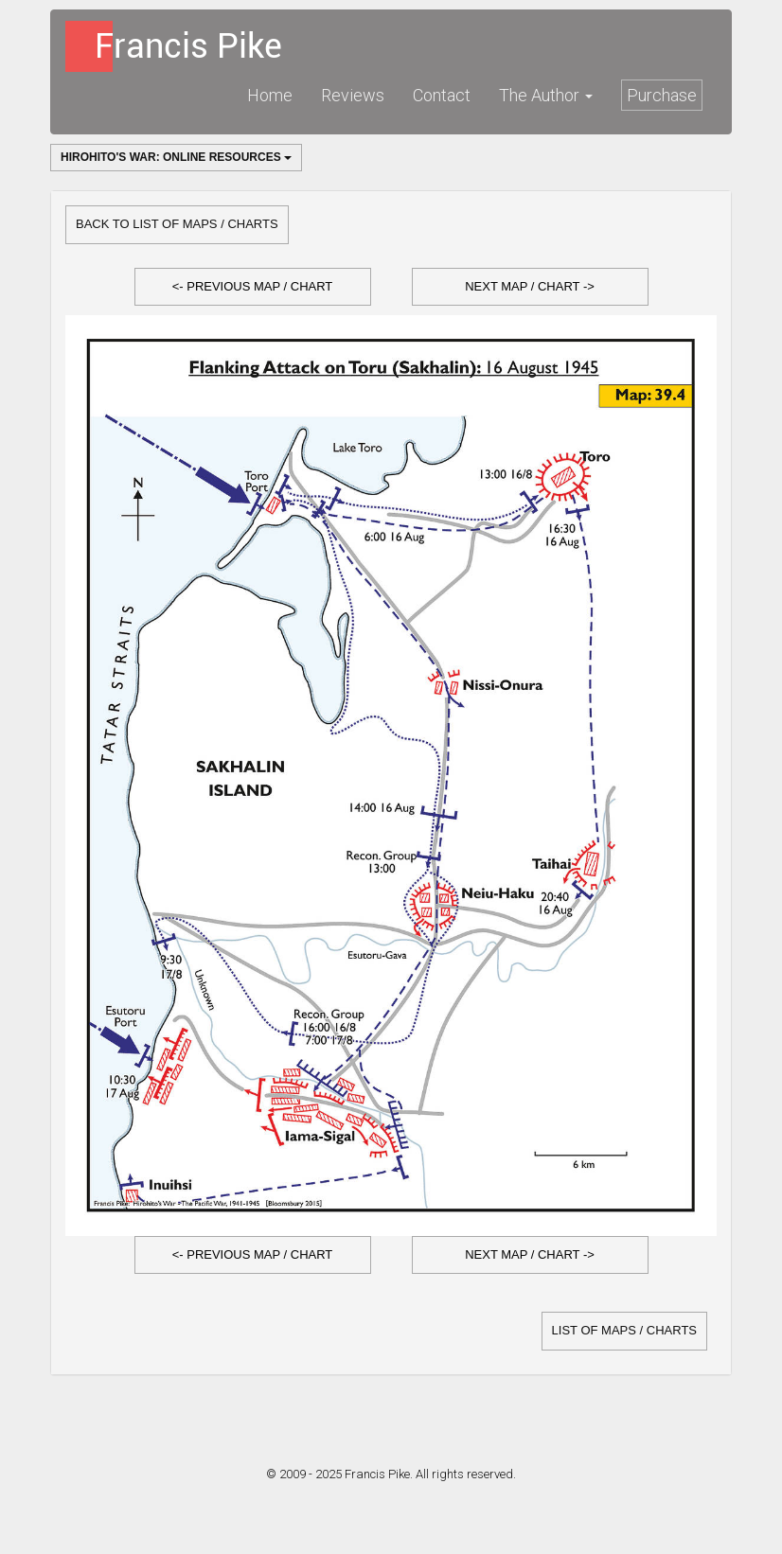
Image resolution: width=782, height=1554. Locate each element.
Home (270, 95)
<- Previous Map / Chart (252, 286)
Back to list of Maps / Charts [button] (177, 224)
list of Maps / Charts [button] (624, 1330)
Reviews (352, 95)
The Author (546, 95)
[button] (252, 287)
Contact (442, 95)
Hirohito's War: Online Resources (176, 157)
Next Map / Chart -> (530, 286)
